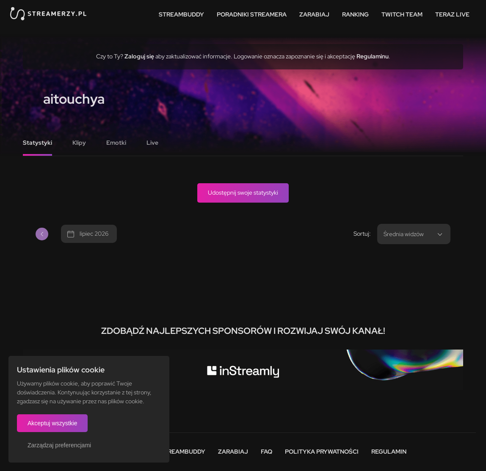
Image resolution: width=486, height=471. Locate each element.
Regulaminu (372, 56)
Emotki (116, 142)
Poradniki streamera (252, 14)
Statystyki (37, 142)
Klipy (79, 142)
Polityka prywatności (322, 451)
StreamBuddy (181, 14)
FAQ (266, 451)
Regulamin (388, 451)
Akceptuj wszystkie (52, 423)
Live (152, 142)
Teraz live (452, 14)
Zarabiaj (314, 14)
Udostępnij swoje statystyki (243, 192)
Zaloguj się (139, 56)
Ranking (355, 14)
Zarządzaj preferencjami (59, 445)
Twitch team (401, 14)
